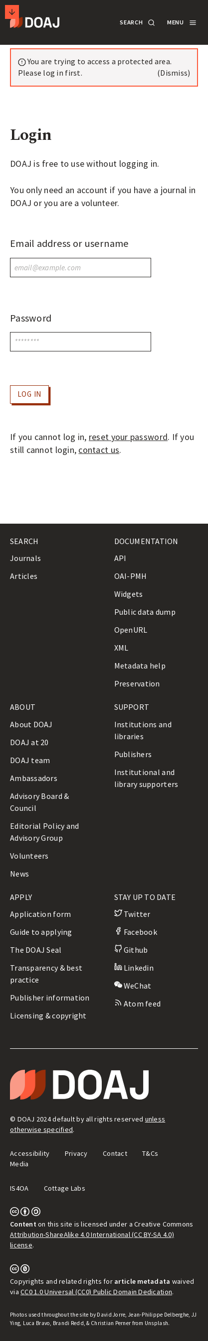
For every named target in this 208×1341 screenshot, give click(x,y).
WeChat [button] (133, 986)
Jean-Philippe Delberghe (158, 1314)
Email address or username (69, 243)
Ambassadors (33, 778)
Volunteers (29, 856)
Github (131, 950)
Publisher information (50, 998)
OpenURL (131, 630)
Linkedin (134, 968)
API (120, 558)
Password (30, 318)
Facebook (135, 932)
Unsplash (156, 1323)
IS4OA (19, 1188)
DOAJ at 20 (29, 742)
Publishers (133, 754)
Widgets (128, 594)
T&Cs (150, 1153)
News (19, 874)
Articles (23, 576)
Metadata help (140, 665)
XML (121, 648)
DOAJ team (30, 760)
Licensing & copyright (48, 1015)
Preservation (137, 683)
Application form (40, 914)
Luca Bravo (36, 1323)
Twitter (132, 914)
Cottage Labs (64, 1188)
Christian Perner (111, 1323)
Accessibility (30, 1153)
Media (19, 1163)
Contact (115, 1153)
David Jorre (111, 1314)
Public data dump (145, 612)
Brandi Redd (68, 1323)
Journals (25, 558)
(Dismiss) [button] (173, 73)
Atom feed (137, 1003)
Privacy (76, 1153)
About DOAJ (31, 724)
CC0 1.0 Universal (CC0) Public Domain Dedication (96, 1291)
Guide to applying (41, 932)
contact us (98, 449)
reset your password (128, 437)
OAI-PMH (130, 576)
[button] (137, 22)
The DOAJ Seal (36, 950)
